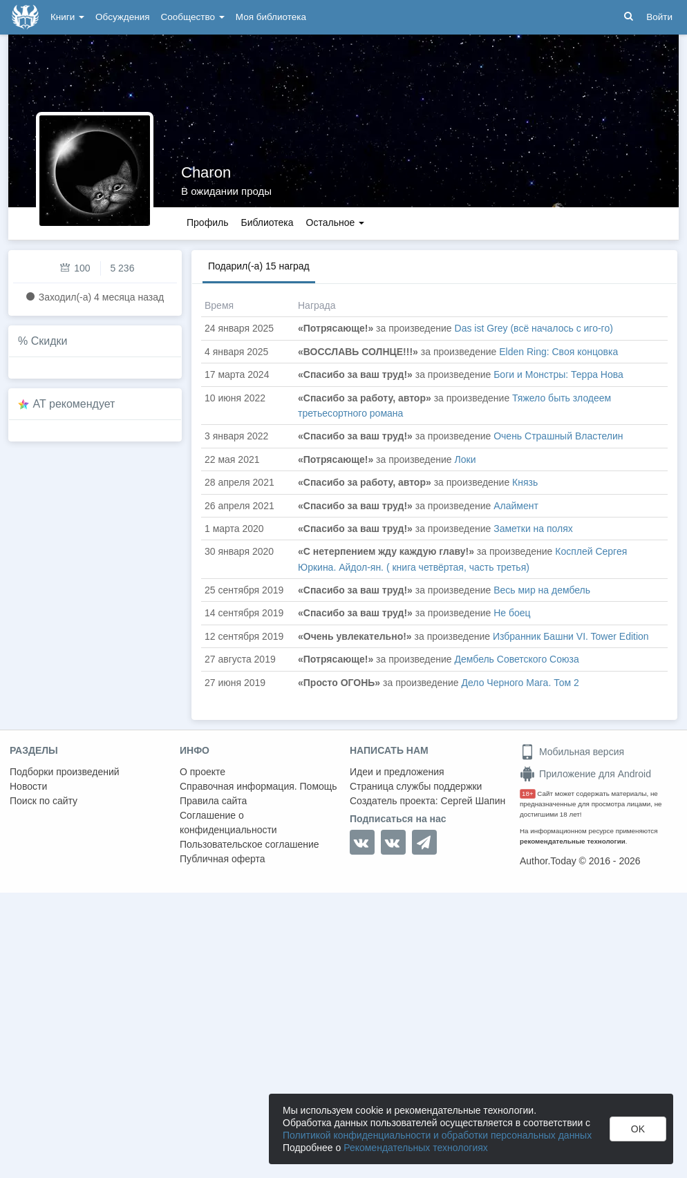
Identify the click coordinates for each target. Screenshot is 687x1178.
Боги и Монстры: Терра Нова (558, 374)
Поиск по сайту (43, 800)
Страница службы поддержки (416, 786)
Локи (465, 459)
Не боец (511, 612)
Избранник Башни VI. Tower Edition (571, 636)
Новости (28, 786)
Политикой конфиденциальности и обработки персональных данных (437, 1135)
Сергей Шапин (472, 800)
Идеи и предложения (397, 771)
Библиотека (267, 222)
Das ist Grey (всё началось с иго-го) (534, 328)
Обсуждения (122, 17)
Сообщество (193, 17)
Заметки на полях (533, 528)
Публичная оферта (222, 858)
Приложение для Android (585, 773)
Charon (206, 172)
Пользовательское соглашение (249, 844)
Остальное (335, 222)
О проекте (202, 771)
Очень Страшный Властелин (558, 435)
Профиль (207, 222)
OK (638, 1128)
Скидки (49, 341)
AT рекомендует (74, 404)
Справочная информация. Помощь (258, 786)
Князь (525, 482)
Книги (67, 17)
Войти (659, 17)
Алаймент (515, 505)
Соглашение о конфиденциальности (228, 822)
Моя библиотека (271, 17)
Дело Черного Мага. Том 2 (520, 682)
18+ (528, 793)
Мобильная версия (572, 751)
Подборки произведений (65, 771)
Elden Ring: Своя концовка (558, 351)
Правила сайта (213, 800)
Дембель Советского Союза (517, 659)
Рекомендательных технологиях (416, 1147)
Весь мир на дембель (541, 590)
